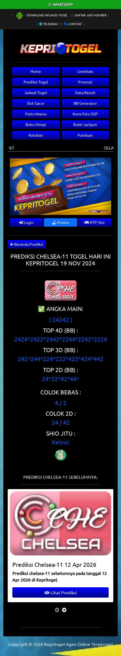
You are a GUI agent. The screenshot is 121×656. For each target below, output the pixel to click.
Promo (60, 222)
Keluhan (36, 135)
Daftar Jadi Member (90, 15)
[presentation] (57, 609)
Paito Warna (35, 113)
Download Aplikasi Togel (42, 15)
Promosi (85, 81)
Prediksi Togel (36, 81)
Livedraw (85, 71)
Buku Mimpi (36, 124)
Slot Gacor (35, 103)
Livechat (73, 24)
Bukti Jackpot (85, 124)
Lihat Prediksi (60, 592)
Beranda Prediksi (26, 244)
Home (35, 71)
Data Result (85, 92)
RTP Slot (94, 222)
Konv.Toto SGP (85, 113)
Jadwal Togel (35, 92)
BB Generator (85, 103)
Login (26, 222)
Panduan (85, 135)
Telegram (48, 24)
